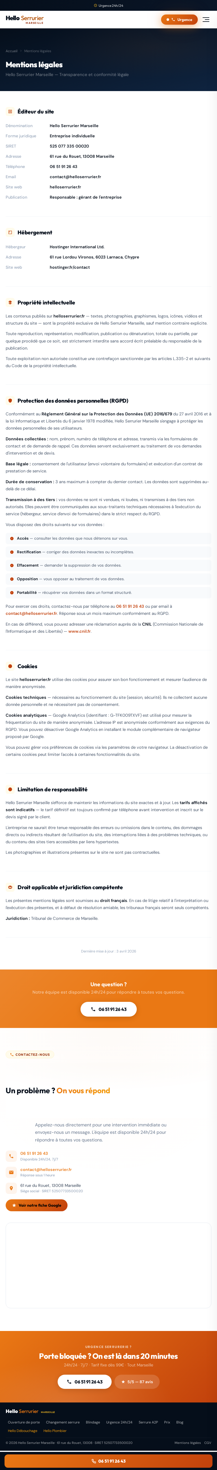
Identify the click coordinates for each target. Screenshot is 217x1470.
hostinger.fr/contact (70, 267)
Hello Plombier (55, 1431)
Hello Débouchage (22, 1431)
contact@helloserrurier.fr (75, 176)
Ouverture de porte (24, 1422)
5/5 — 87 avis (137, 1381)
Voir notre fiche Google (36, 1211)
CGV (207, 1443)
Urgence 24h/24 (119, 1422)
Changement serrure (63, 1422)
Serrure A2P (148, 1422)
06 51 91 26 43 (63, 166)
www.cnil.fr (79, 631)
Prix (167, 1422)
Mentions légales (188, 1443)
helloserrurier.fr (65, 187)
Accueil (12, 51)
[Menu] (206, 19)
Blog (179, 1422)
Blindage (93, 1422)
